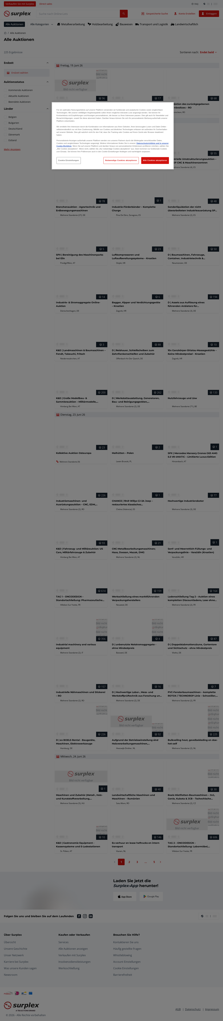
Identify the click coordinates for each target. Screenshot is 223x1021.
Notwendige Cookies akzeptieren (121, 160)
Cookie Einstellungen (68, 160)
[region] (113, 135)
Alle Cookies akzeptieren (155, 160)
